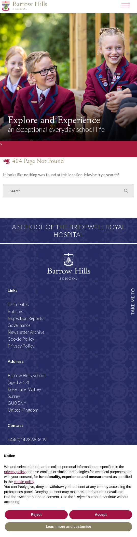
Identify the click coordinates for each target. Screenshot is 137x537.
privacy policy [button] (14, 472)
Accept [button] (101, 514)
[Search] (63, 191)
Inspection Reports (25, 318)
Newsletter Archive (26, 332)
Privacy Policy (21, 346)
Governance (19, 325)
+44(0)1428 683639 (27, 439)
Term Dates (18, 304)
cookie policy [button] (24, 482)
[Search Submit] (126, 190)
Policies (15, 311)
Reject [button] (36, 514)
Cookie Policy (21, 339)
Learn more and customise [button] (68, 526)
